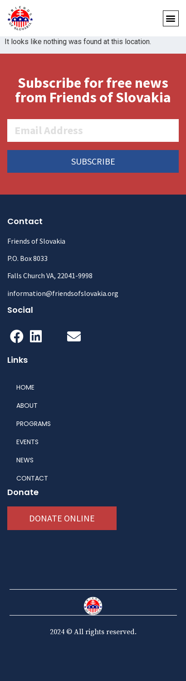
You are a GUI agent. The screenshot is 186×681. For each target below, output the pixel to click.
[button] (171, 18)
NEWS (25, 460)
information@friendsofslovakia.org (62, 293)
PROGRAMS (33, 423)
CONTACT (32, 478)
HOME (25, 387)
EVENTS (27, 441)
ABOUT (27, 405)
